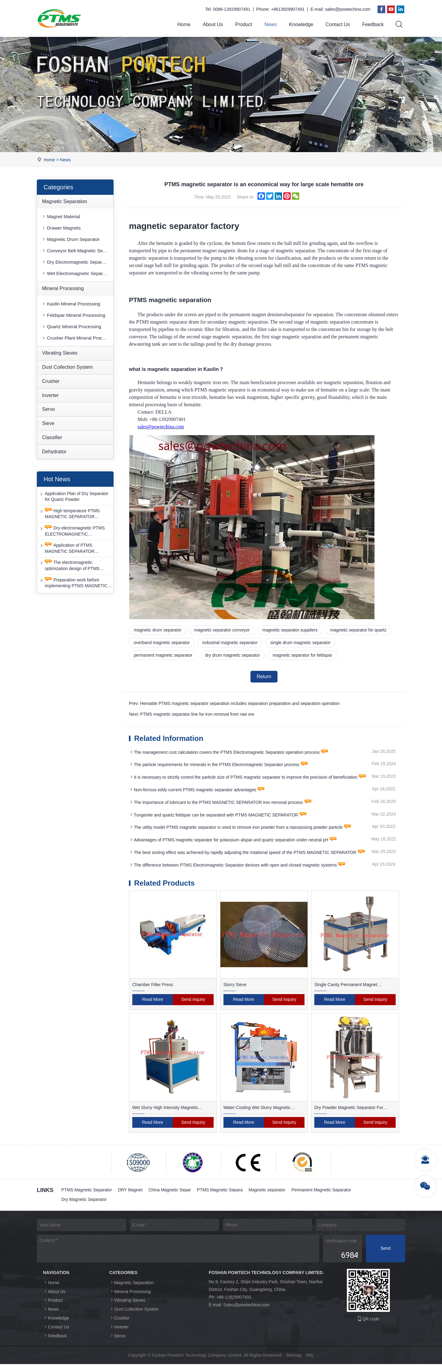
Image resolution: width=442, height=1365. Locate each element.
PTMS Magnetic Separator (86, 1190)
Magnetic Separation (64, 201)
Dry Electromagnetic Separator (75, 262)
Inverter (50, 395)
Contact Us (338, 24)
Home (184, 24)
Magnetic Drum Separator (70, 239)
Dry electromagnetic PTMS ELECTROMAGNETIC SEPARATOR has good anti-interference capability (72, 531)
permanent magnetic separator (163, 655)
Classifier (52, 437)
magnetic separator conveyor (222, 629)
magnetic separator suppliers (290, 629)
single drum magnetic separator (301, 642)
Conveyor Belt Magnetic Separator (77, 251)
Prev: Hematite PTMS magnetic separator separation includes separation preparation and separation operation (234, 704)
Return (264, 676)
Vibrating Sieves (59, 353)
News (270, 24)
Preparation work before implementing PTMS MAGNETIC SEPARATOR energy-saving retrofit (75, 583)
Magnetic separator (267, 1190)
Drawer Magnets (61, 228)
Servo (48, 409)
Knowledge (301, 24)
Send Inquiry (193, 1000)
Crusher (51, 381)
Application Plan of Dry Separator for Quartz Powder (73, 496)
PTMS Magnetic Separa (220, 1190)
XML (309, 1355)
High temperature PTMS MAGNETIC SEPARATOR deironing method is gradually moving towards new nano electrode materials (70, 514)
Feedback (373, 24)
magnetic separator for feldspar (303, 655)
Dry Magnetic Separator (84, 1200)
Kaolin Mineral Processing (70, 303)
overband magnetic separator (162, 642)
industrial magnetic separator (230, 642)
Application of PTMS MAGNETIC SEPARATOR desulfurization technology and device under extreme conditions (73, 548)
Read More (152, 1000)
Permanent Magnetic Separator (322, 1190)
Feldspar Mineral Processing (73, 315)
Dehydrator (54, 451)
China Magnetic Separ (170, 1190)
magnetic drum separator (158, 629)
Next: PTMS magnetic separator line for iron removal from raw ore (191, 714)
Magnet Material (60, 216)
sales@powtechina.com (347, 9)
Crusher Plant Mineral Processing (77, 337)
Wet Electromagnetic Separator (76, 273)
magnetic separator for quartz (359, 629)
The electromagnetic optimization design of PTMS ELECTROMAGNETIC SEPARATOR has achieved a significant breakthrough (70, 566)
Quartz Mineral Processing (71, 326)
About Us (213, 24)
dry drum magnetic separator (232, 655)
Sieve (48, 423)
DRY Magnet (130, 1190)
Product (243, 24)
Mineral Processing (63, 288)
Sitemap (294, 1355)
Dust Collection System (67, 367)
